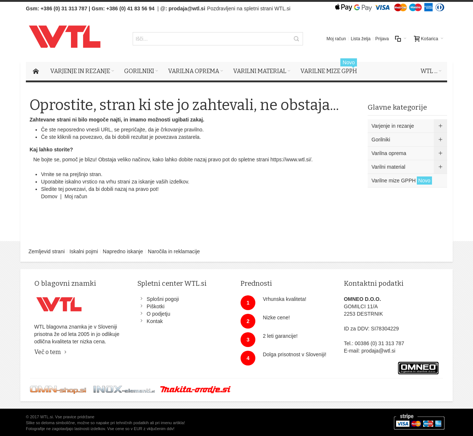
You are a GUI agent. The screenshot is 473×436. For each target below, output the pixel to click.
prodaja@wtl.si (187, 8)
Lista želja (360, 38)
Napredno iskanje (123, 251)
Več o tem (47, 352)
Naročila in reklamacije (174, 251)
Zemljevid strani (46, 251)
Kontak (155, 321)
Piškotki (155, 306)
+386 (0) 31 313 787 (64, 8)
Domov (50, 196)
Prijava (382, 38)
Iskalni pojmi (83, 251)
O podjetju (158, 314)
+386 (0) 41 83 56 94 (130, 8)
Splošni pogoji (163, 299)
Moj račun (336, 38)
